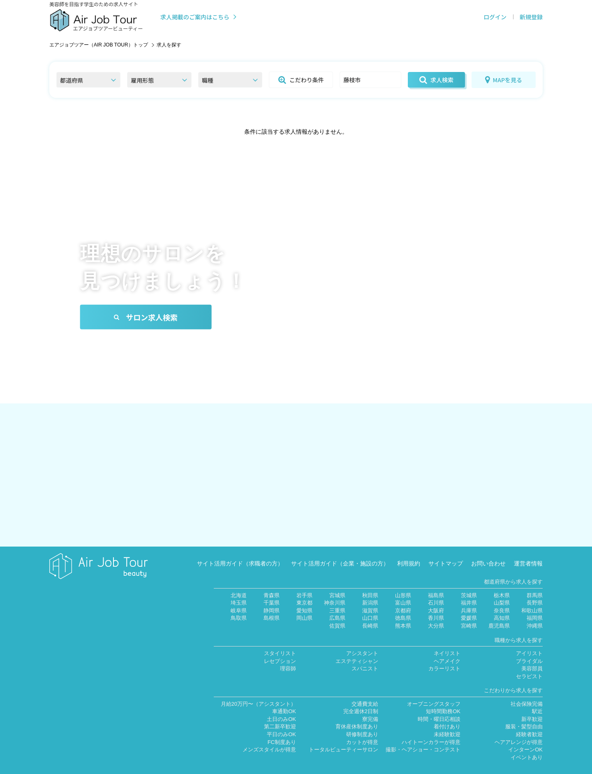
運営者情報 (528, 551)
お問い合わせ (488, 551)
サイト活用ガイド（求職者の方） (240, 551)
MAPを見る (503, 80)
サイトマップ (445, 551)
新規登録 (531, 17)
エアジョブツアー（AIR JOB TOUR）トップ (98, 45)
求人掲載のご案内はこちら (199, 17)
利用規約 (408, 551)
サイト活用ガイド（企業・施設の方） (340, 551)
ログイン (494, 17)
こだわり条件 (301, 80)
